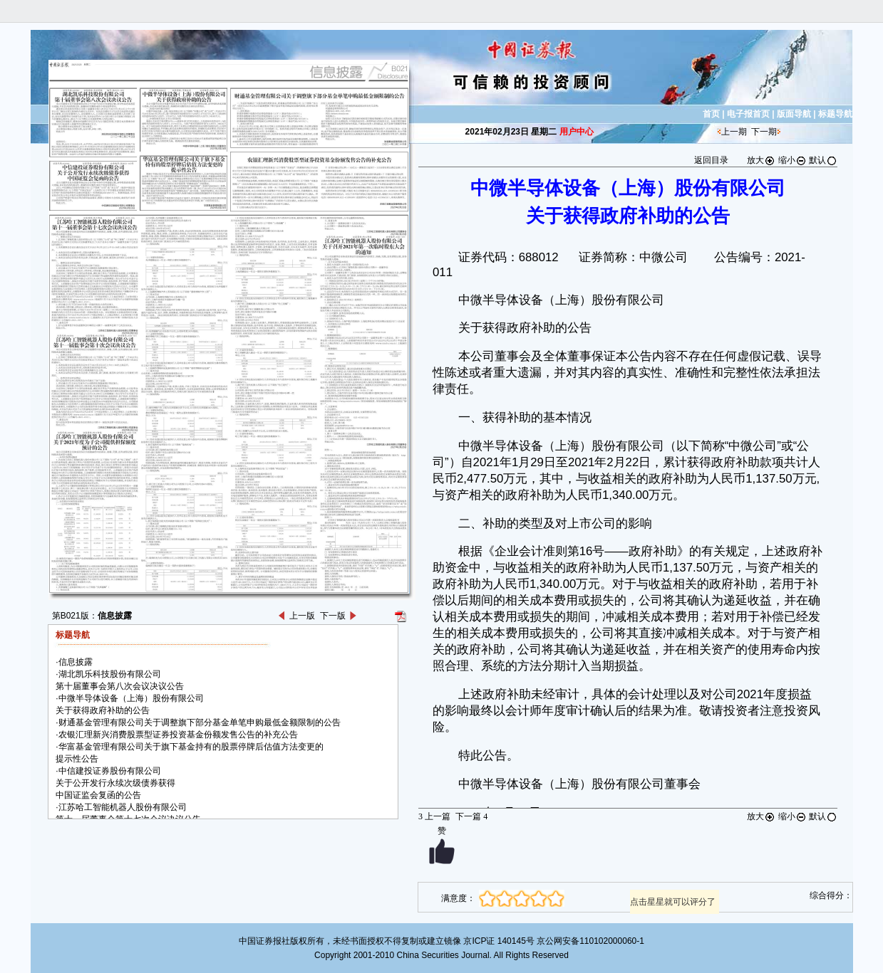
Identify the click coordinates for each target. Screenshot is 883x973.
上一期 (734, 132)
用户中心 (576, 132)
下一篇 (471, 816)
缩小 (792, 160)
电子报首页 (748, 114)
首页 (711, 114)
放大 (761, 160)
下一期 (764, 132)
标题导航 (835, 114)
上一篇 (434, 816)
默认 (823, 160)
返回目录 (711, 160)
